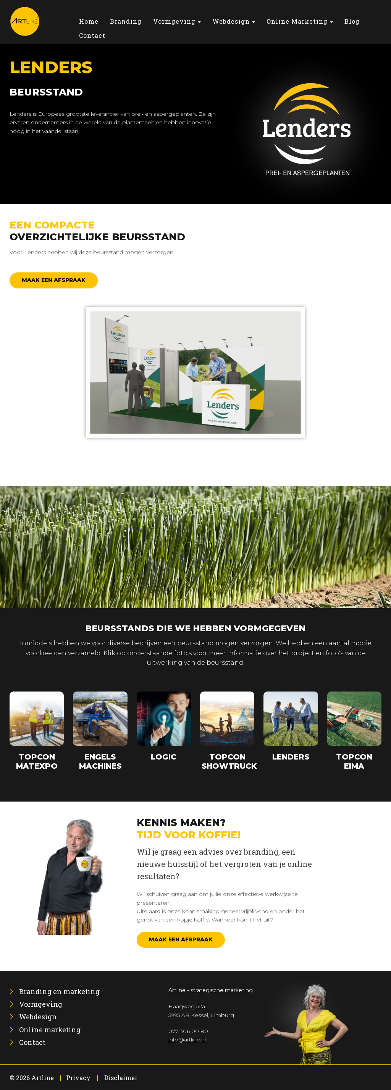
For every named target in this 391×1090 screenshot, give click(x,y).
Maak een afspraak (54, 280)
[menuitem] (88, 21)
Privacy (78, 1078)
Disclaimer (120, 1078)
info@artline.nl (187, 1039)
